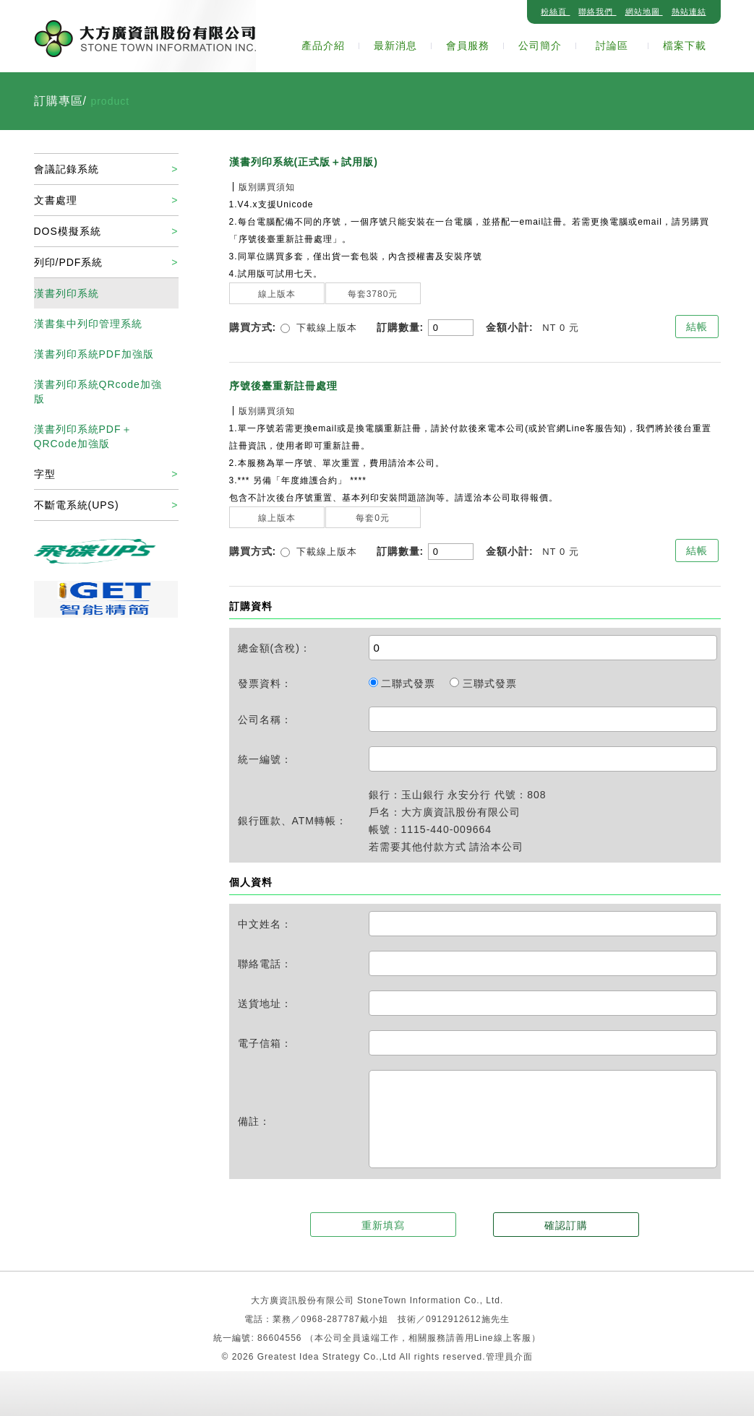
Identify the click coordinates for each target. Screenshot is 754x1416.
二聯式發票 (404, 683)
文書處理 (55, 200)
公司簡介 (540, 45)
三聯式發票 (483, 683)
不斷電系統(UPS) (76, 505)
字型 (45, 474)
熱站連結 (689, 11)
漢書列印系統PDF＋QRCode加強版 (83, 436)
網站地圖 (644, 11)
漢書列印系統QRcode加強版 (98, 392)
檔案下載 (684, 45)
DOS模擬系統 (67, 231)
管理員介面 (509, 1357)
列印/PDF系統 (68, 262)
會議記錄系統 (66, 169)
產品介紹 (323, 45)
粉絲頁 (555, 11)
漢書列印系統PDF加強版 (94, 354)
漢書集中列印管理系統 (88, 323)
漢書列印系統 (66, 293)
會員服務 (467, 45)
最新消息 (395, 45)
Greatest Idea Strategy (310, 1357)
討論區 (612, 45)
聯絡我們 (597, 11)
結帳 (697, 326)
